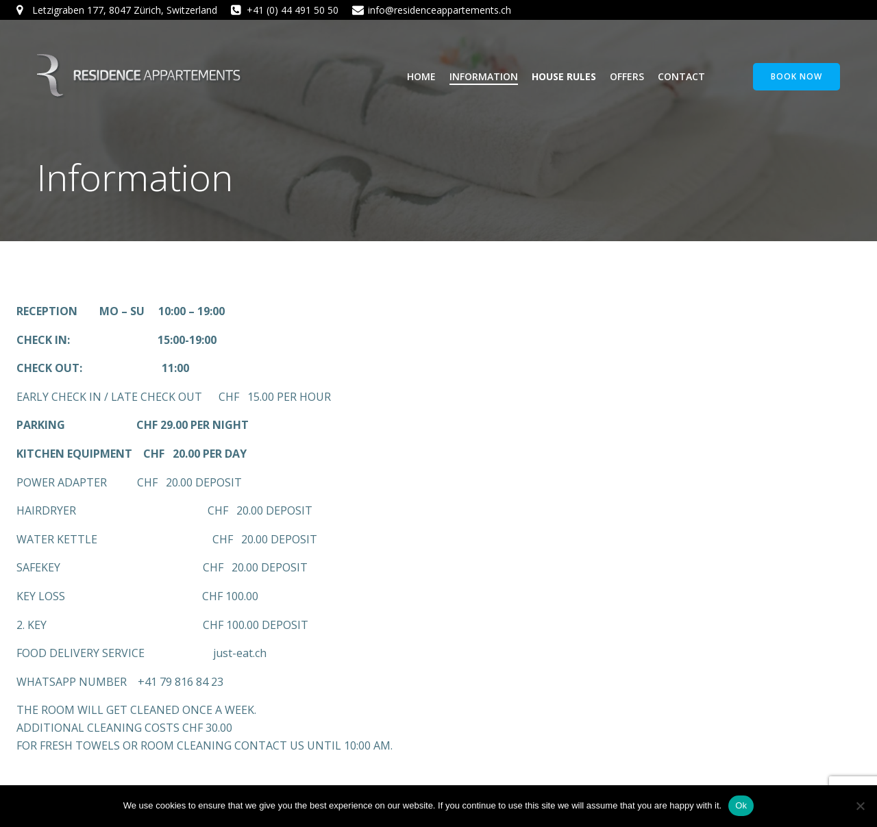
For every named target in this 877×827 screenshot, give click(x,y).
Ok (741, 805)
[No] (860, 806)
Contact (681, 76)
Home (421, 76)
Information (483, 76)
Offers (627, 76)
